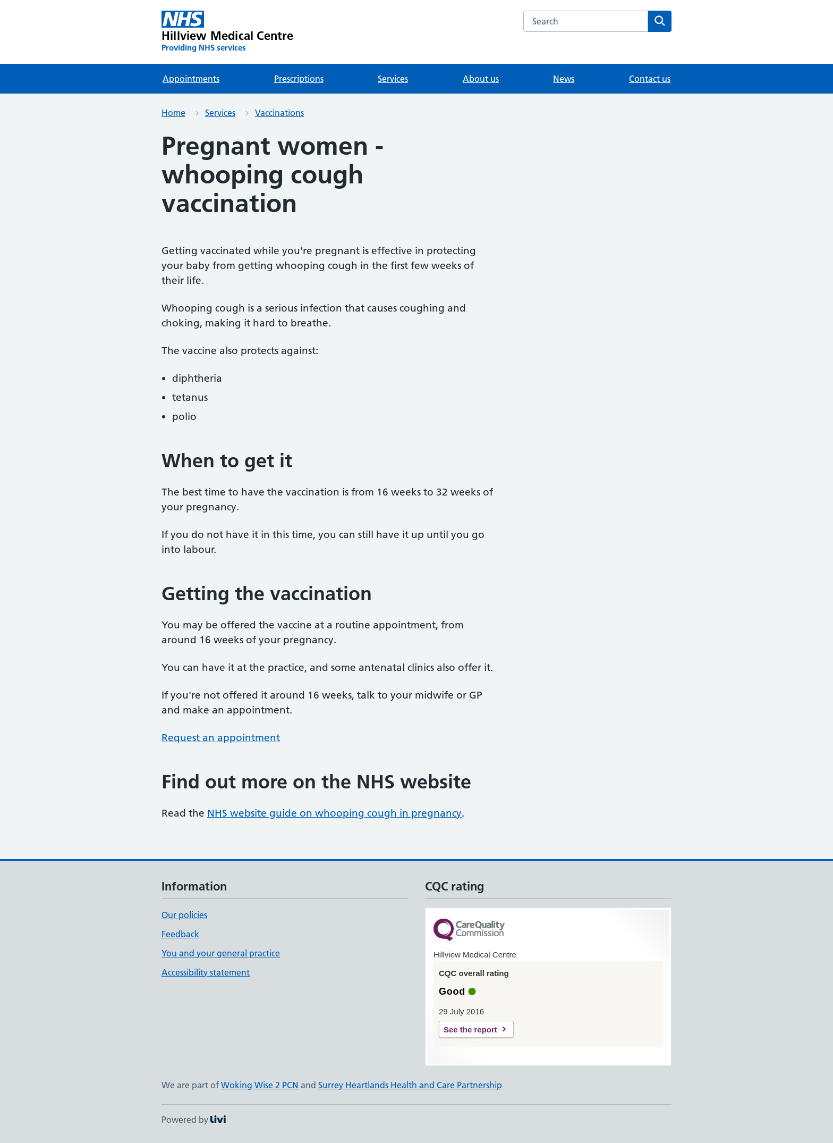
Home (173, 112)
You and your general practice (221, 953)
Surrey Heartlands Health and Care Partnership (410, 1085)
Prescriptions (299, 78)
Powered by (194, 1119)
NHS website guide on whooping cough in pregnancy (334, 813)
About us (481, 78)
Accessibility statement (206, 972)
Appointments (191, 78)
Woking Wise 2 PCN (260, 1085)
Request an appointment (221, 738)
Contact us (649, 78)
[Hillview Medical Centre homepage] (228, 32)
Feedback (180, 934)
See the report (470, 1029)
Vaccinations (279, 112)
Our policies (184, 915)
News (563, 78)
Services (393, 78)
